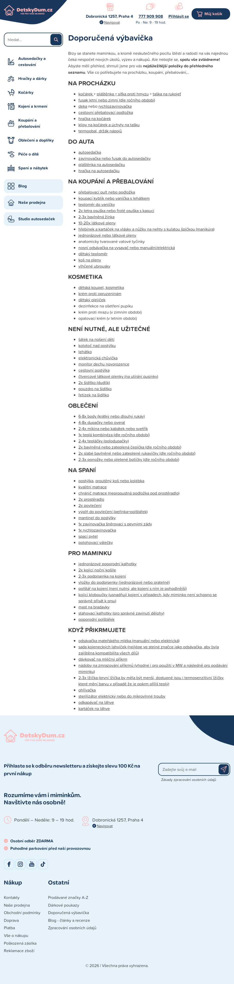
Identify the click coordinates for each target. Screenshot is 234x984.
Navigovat (112, 22)
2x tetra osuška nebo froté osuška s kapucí (116, 210)
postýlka (85, 481)
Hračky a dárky (32, 78)
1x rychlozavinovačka (97, 530)
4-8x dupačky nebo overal (101, 422)
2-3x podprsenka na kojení (102, 576)
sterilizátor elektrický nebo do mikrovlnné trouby (121, 696)
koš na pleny (89, 260)
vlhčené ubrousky (94, 266)
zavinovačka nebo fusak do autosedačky (114, 158)
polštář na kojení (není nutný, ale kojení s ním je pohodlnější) (132, 588)
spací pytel (88, 536)
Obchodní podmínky (22, 912)
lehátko (85, 351)
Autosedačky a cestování (32, 62)
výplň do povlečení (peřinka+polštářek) (113, 511)
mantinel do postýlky (97, 518)
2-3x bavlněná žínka (96, 217)
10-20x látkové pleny (97, 223)
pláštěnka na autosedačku (101, 164)
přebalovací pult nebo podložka (106, 192)
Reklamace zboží (19, 950)
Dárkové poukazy (63, 905)
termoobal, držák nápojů (100, 131)
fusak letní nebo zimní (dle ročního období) (116, 100)
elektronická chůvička (98, 358)
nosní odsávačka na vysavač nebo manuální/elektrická (126, 247)
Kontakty (12, 897)
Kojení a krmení (32, 106)
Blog (22, 186)
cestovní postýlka (94, 370)
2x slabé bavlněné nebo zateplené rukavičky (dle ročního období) (136, 453)
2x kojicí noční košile (97, 570)
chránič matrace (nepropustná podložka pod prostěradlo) (128, 493)
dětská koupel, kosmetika (101, 287)
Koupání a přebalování (29, 123)
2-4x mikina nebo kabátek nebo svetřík (113, 428)
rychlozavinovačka (115, 106)
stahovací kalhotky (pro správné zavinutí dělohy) (121, 613)
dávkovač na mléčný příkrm (102, 659)
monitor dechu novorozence (103, 364)
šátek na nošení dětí (96, 339)
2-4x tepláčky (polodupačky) (103, 441)
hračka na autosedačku (99, 171)
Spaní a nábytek (33, 168)
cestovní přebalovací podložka (105, 112)
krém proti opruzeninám (99, 293)
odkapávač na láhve (96, 702)
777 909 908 (151, 16)
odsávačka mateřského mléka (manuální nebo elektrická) (128, 640)
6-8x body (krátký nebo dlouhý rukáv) (111, 416)
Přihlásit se (178, 16)
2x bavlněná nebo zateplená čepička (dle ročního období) (129, 447)
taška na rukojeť (167, 94)
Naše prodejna (32, 202)
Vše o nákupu (16, 935)
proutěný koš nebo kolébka (119, 481)
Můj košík (213, 14)
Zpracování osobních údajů (72, 928)
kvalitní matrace (92, 487)
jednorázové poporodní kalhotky (107, 564)
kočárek (86, 94)
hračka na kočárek (94, 118)
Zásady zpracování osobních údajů (188, 779)
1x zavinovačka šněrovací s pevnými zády (115, 524)
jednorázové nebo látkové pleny (107, 235)
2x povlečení (90, 505)
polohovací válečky (95, 542)
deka (82, 106)
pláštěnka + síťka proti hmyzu (123, 94)
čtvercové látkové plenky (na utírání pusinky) (118, 376)
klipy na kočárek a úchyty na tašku (109, 124)
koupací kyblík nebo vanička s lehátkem (114, 198)
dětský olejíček (91, 300)
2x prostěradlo (91, 499)
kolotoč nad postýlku (97, 345)
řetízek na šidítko (93, 395)
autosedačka (89, 152)
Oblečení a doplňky (36, 140)
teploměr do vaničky (96, 204)
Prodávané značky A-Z (68, 897)
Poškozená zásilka (20, 943)
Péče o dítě (28, 154)
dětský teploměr (92, 254)
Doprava (11, 920)
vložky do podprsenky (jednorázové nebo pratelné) (124, 582)
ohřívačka (87, 690)
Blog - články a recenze (69, 920)
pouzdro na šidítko (95, 388)
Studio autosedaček (36, 219)
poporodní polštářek (96, 619)
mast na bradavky (94, 607)
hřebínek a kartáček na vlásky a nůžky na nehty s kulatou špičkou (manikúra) (146, 229)
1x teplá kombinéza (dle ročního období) (114, 435)
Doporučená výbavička (68, 912)
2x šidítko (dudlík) (94, 382)
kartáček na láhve (94, 708)
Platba (9, 928)
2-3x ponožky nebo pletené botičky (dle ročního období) (128, 459)
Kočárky (25, 92)
